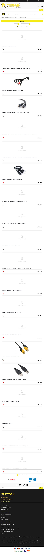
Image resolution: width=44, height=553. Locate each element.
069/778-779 (3, 515)
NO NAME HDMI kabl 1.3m (8, 423)
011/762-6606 (3, 517)
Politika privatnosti (4, 526)
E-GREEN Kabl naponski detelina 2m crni (12, 290)
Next (42, 14)
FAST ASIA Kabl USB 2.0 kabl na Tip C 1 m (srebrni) (14, 223)
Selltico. (31, 546)
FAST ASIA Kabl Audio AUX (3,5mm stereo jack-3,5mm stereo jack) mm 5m (19, 157)
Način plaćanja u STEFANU (6, 507)
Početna (2, 17)
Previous (8, 14)
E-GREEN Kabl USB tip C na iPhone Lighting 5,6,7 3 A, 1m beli (16, 268)
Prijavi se (41, 487)
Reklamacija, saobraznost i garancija (7, 529)
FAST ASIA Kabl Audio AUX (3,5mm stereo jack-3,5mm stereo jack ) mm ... (19, 134)
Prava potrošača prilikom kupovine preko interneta (10, 527)
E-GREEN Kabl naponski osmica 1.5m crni (12, 179)
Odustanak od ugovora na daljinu (7, 531)
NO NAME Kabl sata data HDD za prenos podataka (14, 201)
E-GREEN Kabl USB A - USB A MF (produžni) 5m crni (14, 379)
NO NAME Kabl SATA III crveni (9, 45)
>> (26, 26)
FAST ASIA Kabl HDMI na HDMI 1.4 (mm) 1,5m (12, 334)
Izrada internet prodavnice (26, 546)
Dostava (2, 504)
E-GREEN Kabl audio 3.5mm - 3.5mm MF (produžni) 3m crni (15, 112)
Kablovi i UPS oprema (9, 17)
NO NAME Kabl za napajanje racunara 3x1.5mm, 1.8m (15, 445)
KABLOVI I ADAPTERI (18, 17)
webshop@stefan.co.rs (5, 519)
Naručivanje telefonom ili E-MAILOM (7, 524)
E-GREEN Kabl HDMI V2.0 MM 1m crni (10, 357)
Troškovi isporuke (4, 505)
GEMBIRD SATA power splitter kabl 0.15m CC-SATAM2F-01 (16, 68)
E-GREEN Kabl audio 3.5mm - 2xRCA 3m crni (12, 90)
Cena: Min (25, 24)
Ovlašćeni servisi (4, 533)
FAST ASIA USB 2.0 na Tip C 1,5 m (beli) (11, 245)
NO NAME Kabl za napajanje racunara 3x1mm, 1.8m (14, 468)
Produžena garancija (4, 509)
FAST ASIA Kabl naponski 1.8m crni (10, 401)
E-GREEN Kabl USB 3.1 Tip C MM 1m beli (11, 312)
